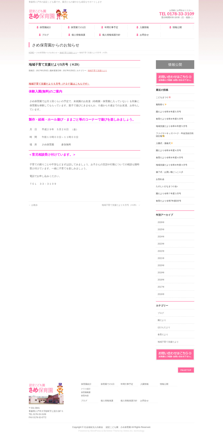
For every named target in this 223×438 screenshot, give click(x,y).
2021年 (161, 258)
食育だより (163, 334)
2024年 (161, 236)
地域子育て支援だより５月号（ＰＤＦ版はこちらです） (59, 83)
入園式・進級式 (164, 143)
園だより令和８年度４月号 (168, 150)
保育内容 (85, 396)
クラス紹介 (86, 389)
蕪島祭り (161, 104)
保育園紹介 (86, 384)
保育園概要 (86, 392)
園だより (162, 320)
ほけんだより (164, 327)
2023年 (161, 244)
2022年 (161, 251)
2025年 (161, 229)
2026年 (161, 222)
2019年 (161, 272)
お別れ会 (160, 179)
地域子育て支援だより (97, 70)
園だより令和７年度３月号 (168, 193)
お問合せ (144, 401)
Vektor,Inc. (128, 431)
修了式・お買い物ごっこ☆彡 (169, 172)
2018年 (161, 280)
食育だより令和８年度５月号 (169, 119)
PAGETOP (185, 370)
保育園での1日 (107, 384)
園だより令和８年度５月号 (168, 111)
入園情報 (144, 384)
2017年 (161, 287)
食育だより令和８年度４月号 (169, 157)
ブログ (161, 313)
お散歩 (33, 205)
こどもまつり (163, 97)
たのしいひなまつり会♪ (167, 186)
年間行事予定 (127, 384)
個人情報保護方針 (129, 401)
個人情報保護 (107, 401)
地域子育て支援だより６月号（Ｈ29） (121, 205)
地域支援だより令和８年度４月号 (171, 165)
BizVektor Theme (111, 431)
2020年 (161, 265)
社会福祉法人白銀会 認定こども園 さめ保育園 (107, 427)
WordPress (95, 431)
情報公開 (164, 384)
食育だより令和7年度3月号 (168, 201)
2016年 (161, 294)
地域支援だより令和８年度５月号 (171, 126)
